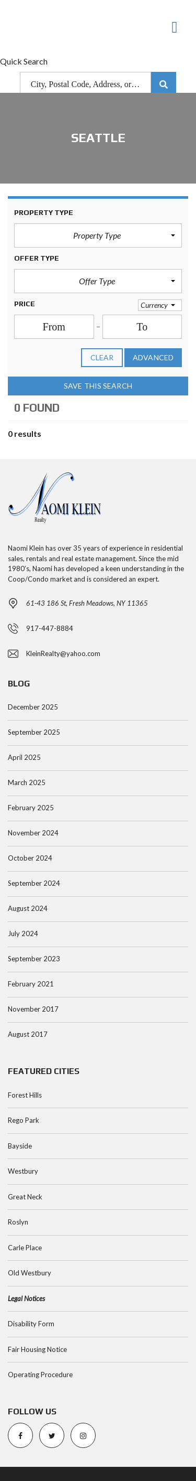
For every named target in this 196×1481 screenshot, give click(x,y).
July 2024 (23, 933)
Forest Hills (25, 1095)
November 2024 (33, 833)
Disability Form (31, 1323)
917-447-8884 (49, 628)
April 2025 (24, 757)
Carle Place (25, 1247)
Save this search (98, 386)
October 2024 (30, 858)
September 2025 (34, 732)
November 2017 (33, 1009)
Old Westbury (29, 1273)
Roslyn (18, 1222)
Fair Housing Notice (37, 1349)
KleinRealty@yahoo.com (63, 653)
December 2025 (33, 707)
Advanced (153, 357)
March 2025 (26, 782)
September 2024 (34, 883)
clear (102, 357)
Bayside (20, 1146)
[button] (98, 235)
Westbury (23, 1171)
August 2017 (28, 1034)
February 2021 (31, 984)
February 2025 (31, 807)
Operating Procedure (40, 1374)
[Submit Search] (163, 84)
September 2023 (34, 958)
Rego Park (23, 1120)
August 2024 (28, 908)
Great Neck (25, 1197)
